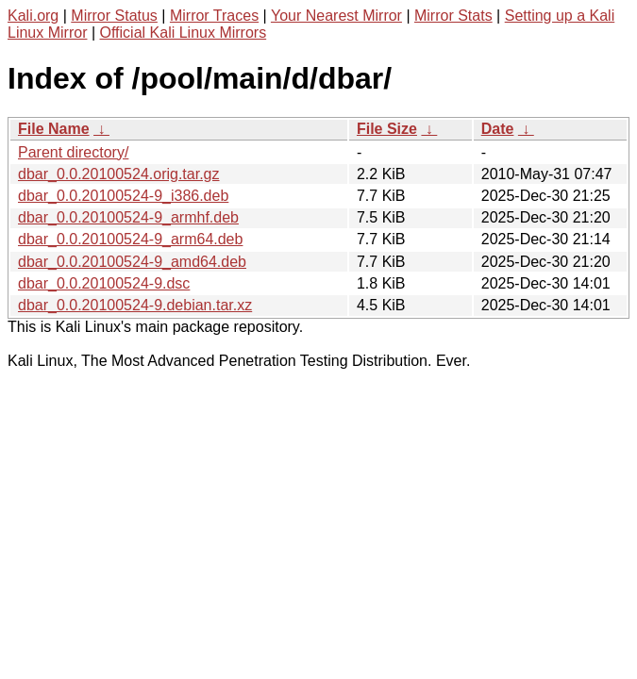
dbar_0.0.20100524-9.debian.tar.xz (135, 305)
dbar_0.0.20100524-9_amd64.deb (132, 262)
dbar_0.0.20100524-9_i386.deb (123, 196)
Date (497, 129)
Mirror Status (114, 16)
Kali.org (33, 16)
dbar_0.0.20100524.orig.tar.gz (119, 174)
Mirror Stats (453, 16)
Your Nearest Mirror (336, 16)
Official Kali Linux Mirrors (183, 33)
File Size (387, 129)
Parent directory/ (73, 152)
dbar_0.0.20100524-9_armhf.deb (128, 217)
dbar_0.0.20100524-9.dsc (104, 283)
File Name (54, 129)
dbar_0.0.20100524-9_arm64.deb (130, 239)
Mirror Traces (214, 16)
